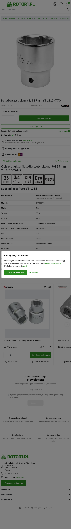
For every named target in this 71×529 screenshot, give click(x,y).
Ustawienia (33, 272)
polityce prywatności (53, 263)
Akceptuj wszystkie (16, 272)
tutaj (25, 266)
